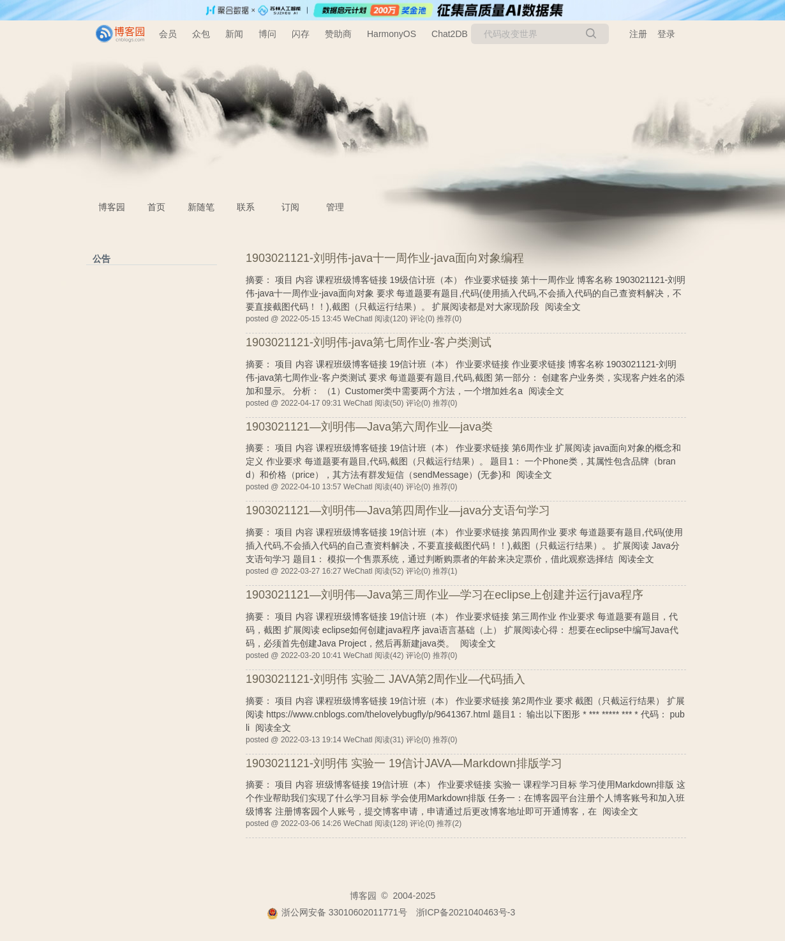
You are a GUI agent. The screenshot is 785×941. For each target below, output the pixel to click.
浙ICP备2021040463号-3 (466, 912)
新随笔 (201, 207)
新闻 (234, 34)
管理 (335, 207)
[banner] (114, 34)
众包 (201, 34)
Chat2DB (449, 34)
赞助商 (338, 34)
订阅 (290, 207)
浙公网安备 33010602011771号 (337, 912)
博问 (267, 34)
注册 (638, 34)
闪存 (301, 34)
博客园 (111, 207)
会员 (168, 34)
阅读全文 (563, 307)
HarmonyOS (391, 34)
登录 (666, 34)
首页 (156, 207)
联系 (246, 207)
